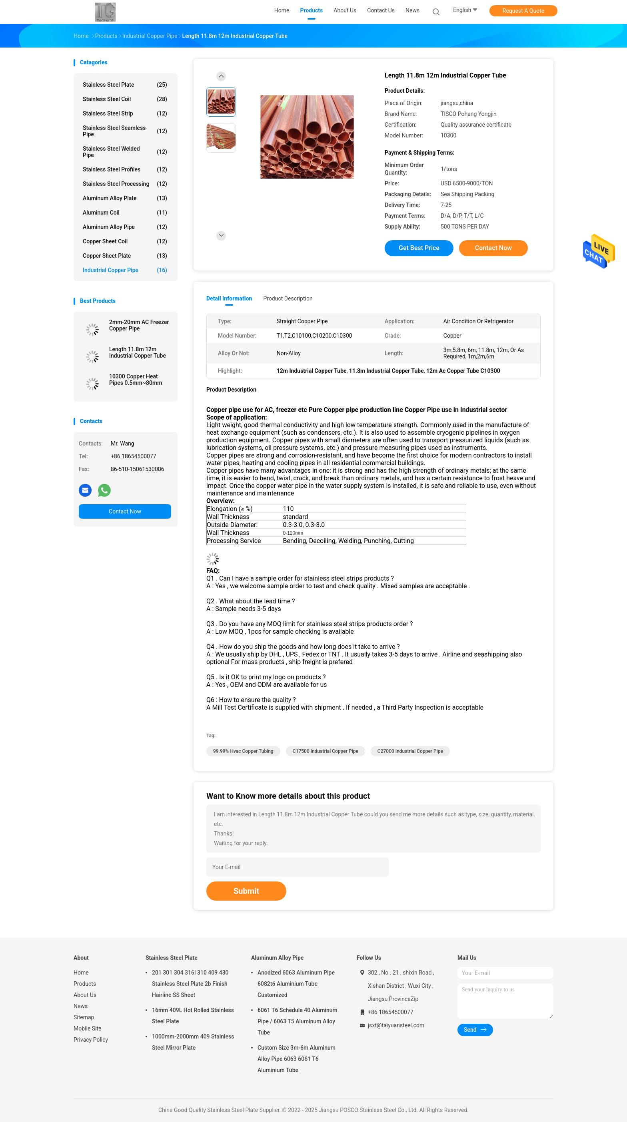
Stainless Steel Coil (125, 99)
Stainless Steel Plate (125, 85)
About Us (85, 995)
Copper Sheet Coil (125, 241)
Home (81, 972)
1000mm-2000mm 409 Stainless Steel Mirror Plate (193, 1042)
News (81, 1006)
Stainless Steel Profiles (125, 169)
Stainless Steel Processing (125, 184)
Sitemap (84, 1017)
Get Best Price (419, 248)
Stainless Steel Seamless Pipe (125, 131)
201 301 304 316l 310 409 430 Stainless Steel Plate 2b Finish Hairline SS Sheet (190, 983)
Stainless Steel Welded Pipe (125, 151)
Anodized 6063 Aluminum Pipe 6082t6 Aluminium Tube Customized (296, 983)
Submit (246, 891)
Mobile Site (88, 1028)
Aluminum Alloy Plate (125, 198)
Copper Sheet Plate (125, 256)
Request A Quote (523, 11)
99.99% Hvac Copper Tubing (243, 751)
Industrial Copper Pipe (125, 270)
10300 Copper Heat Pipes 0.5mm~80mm (135, 379)
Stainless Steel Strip (125, 113)
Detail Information (229, 298)
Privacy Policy (91, 1039)
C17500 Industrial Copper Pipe (325, 751)
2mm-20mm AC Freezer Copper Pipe (139, 325)
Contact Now (125, 511)
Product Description (287, 298)
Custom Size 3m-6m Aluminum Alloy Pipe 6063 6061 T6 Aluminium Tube (296, 1058)
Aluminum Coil (125, 213)
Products (85, 984)
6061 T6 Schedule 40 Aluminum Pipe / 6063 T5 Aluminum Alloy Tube (297, 1021)
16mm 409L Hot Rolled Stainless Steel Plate (193, 1016)
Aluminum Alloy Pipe (125, 227)
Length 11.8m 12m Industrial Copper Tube (137, 352)
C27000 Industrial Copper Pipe (410, 751)
